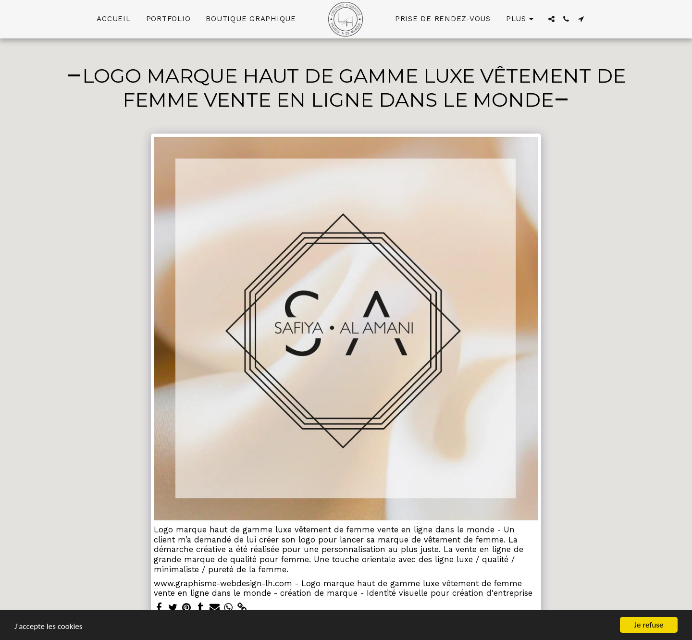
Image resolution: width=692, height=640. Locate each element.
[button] (551, 19)
